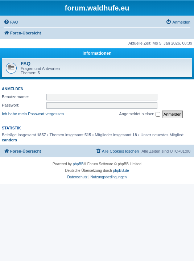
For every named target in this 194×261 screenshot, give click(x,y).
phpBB (78, 164)
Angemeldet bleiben (139, 114)
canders (9, 140)
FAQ (25, 63)
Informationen (97, 53)
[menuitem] (11, 22)
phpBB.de (121, 171)
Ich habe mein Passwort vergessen (33, 114)
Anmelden (13, 89)
